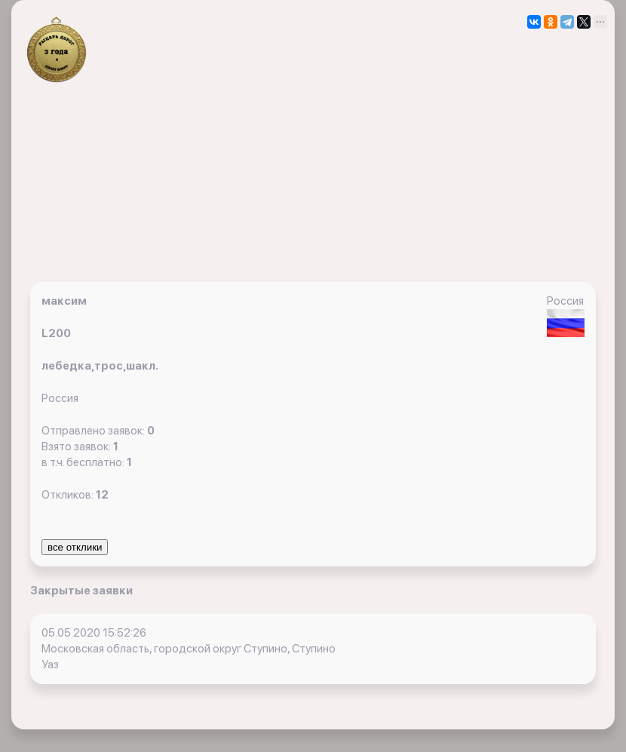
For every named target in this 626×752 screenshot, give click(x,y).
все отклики (75, 547)
